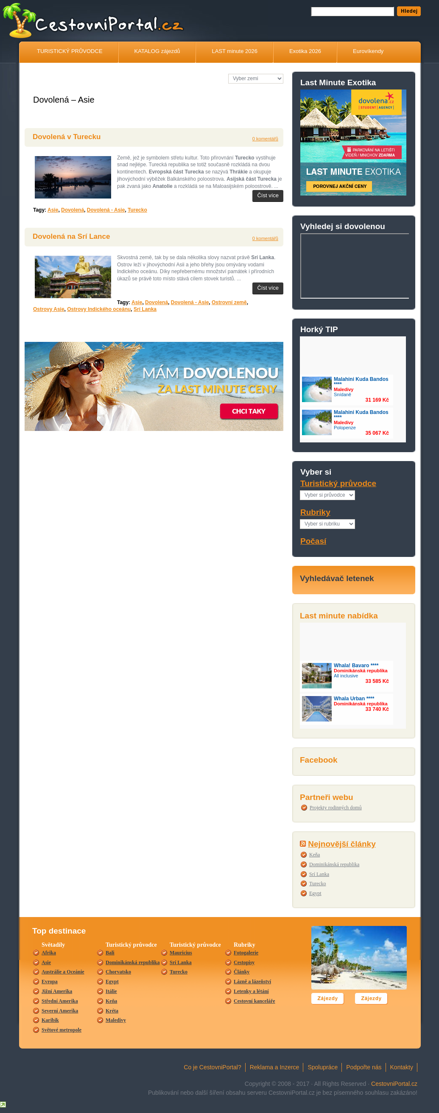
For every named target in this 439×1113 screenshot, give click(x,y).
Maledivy (116, 1020)
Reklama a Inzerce (274, 1067)
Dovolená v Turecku (67, 137)
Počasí (313, 541)
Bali (110, 953)
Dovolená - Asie (106, 210)
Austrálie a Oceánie (63, 972)
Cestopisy (244, 962)
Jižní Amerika (57, 991)
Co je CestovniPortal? (212, 1067)
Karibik (50, 1020)
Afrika (49, 953)
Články (241, 972)
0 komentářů (265, 138)
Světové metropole (61, 1030)
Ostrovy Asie (48, 309)
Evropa (50, 981)
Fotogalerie (246, 953)
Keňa (314, 855)
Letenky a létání (251, 991)
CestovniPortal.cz (394, 1083)
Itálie (111, 991)
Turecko (317, 883)
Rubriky (315, 512)
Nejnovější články (341, 843)
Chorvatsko (118, 972)
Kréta (112, 1011)
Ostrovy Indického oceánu (99, 309)
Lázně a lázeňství (252, 981)
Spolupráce (323, 1067)
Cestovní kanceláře (254, 1001)
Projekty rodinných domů (336, 808)
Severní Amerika (60, 1011)
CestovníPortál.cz (127, 23)
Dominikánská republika (334, 864)
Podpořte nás (363, 1067)
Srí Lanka (319, 874)
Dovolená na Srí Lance (71, 236)
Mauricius (181, 953)
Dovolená (72, 210)
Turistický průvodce (338, 483)
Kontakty (401, 1067)
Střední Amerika (60, 1001)
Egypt (315, 893)
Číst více (268, 195)
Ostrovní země (229, 302)
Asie (53, 210)
